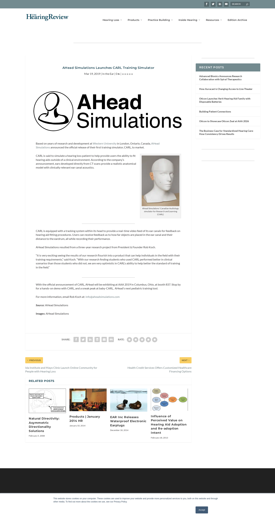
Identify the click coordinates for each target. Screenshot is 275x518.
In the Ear (108, 63)
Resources (212, 15)
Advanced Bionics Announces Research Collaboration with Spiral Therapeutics (220, 67)
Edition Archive (237, 15)
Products (133, 15)
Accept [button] (202, 510)
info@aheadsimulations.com (103, 286)
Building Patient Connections (215, 101)
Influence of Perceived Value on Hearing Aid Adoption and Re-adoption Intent (169, 414)
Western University (104, 133)
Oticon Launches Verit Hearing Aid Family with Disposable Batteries (224, 90)
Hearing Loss (111, 15)
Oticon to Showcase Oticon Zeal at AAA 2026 (224, 110)
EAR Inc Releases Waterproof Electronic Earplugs (128, 411)
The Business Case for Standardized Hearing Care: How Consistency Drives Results (226, 122)
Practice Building (159, 15)
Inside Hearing (188, 15)
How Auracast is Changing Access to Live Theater (226, 78)
